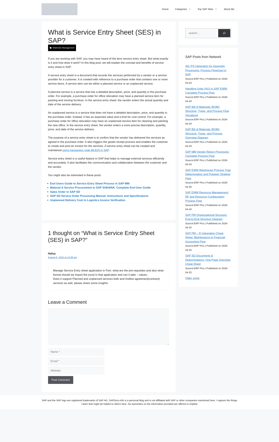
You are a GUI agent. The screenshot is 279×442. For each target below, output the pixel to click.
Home (165, 9)
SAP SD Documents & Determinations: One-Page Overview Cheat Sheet (208, 260)
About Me (229, 9)
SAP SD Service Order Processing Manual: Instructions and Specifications (99, 195)
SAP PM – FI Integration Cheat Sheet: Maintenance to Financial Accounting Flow (205, 237)
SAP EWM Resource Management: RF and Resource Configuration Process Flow (207, 196)
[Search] (224, 33)
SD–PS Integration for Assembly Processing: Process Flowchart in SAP (205, 70)
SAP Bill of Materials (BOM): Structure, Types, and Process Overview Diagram (203, 133)
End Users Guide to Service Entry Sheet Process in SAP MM (89, 183)
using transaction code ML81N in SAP (85, 150)
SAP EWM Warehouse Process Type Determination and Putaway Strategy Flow (208, 174)
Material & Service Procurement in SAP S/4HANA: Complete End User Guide (100, 187)
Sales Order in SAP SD (65, 191)
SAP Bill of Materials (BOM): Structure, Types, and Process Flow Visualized (207, 111)
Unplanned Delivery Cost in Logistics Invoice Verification (87, 200)
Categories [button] (184, 9)
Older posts (192, 278)
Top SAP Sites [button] (209, 9)
